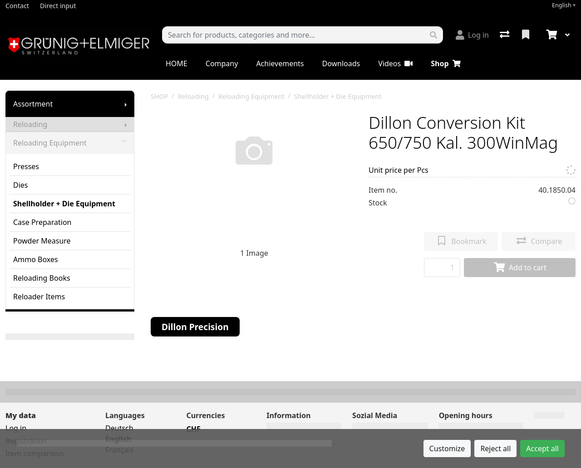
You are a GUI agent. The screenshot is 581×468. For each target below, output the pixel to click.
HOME (176, 63)
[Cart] (550, 35)
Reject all (495, 448)
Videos (395, 63)
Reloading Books (41, 278)
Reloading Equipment (70, 142)
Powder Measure (42, 241)
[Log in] (472, 35)
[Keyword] (293, 35)
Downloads (341, 63)
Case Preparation (42, 222)
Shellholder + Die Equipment (64, 204)
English (561, 5)
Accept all (542, 448)
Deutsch (119, 428)
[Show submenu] (126, 104)
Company (222, 63)
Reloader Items (39, 297)
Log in (15, 428)
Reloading (30, 124)
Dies (20, 185)
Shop (445, 63)
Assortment (33, 104)
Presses (26, 166)
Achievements (280, 63)
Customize (447, 448)
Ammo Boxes (35, 259)
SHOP (159, 96)
